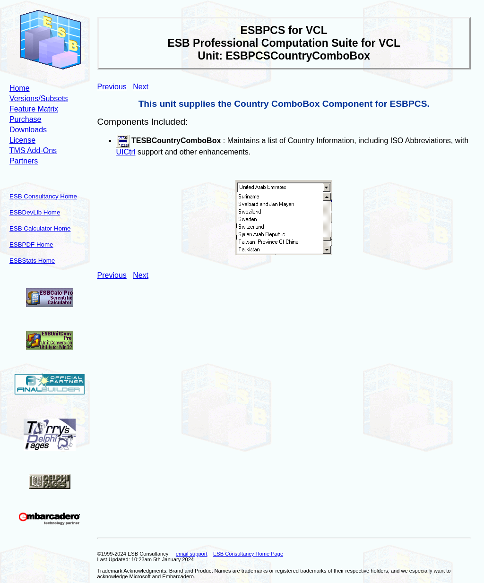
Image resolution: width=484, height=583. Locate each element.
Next (140, 87)
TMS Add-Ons (33, 150)
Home (19, 88)
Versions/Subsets (38, 98)
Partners (23, 161)
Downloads (28, 130)
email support (191, 554)
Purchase (25, 119)
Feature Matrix (33, 109)
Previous (112, 87)
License (22, 140)
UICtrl (126, 152)
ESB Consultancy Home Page (248, 554)
